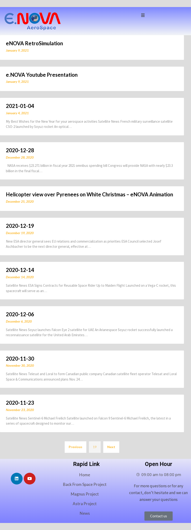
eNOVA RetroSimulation (34, 43)
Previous (75, 447)
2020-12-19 (20, 226)
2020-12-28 (20, 150)
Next (111, 447)
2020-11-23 (20, 403)
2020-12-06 (20, 314)
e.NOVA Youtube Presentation (42, 75)
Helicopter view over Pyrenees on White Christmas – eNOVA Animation (89, 194)
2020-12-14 (20, 270)
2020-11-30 (20, 358)
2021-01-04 (20, 106)
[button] (142, 14)
